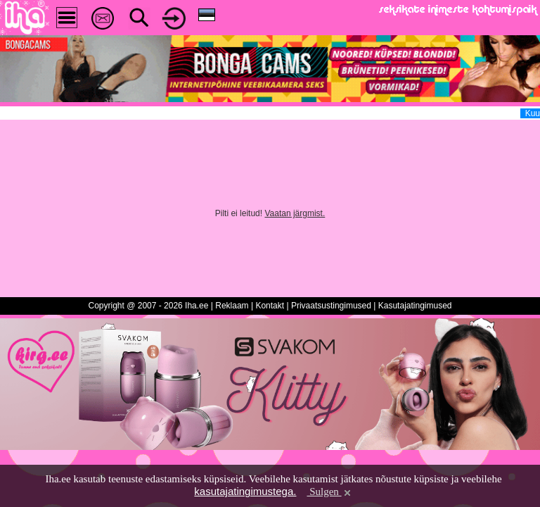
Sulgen (329, 491)
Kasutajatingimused (415, 306)
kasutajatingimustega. (245, 491)
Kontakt (269, 306)
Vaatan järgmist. (294, 213)
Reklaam (231, 306)
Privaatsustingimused (331, 306)
